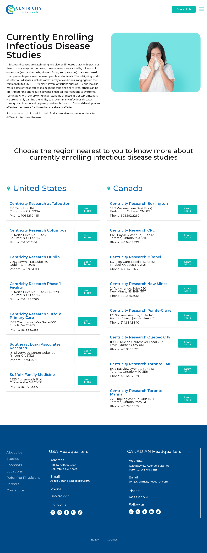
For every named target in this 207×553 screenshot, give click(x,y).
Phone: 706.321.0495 (24, 215)
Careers (12, 484)
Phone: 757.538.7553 (24, 330)
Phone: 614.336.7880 (24, 269)
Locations (14, 471)
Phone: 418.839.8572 (124, 349)
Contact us (15, 490)
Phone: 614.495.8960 (24, 299)
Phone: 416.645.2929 (124, 242)
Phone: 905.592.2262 (124, 215)
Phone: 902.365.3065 (125, 296)
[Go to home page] (23, 9)
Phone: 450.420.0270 (125, 269)
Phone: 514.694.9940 (124, 322)
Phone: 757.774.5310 (24, 387)
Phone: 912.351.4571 (23, 360)
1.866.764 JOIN (60, 495)
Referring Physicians (23, 478)
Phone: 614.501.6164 (23, 242)
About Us (14, 452)
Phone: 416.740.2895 (124, 406)
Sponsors (14, 465)
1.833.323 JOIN (138, 497)
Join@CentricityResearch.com (70, 480)
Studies (12, 459)
